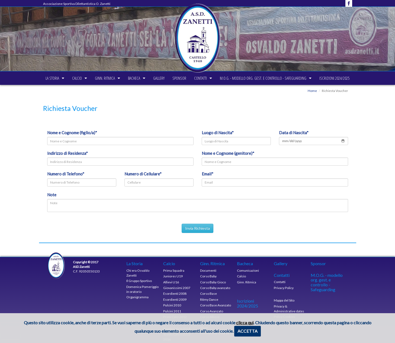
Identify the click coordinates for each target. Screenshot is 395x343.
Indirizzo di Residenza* (67, 153)
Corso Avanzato (211, 311)
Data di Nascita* (294, 132)
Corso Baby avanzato (215, 288)
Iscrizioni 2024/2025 (368, 78)
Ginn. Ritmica (88, 78)
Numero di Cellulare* (143, 173)
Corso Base (208, 293)
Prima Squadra (173, 270)
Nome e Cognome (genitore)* (228, 153)
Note (51, 194)
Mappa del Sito (284, 300)
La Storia (18, 78)
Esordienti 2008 (175, 293)
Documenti (208, 270)
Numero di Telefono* (65, 173)
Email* (207, 173)
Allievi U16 (171, 282)
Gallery (159, 78)
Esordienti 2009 (175, 299)
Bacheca (126, 78)
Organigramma (137, 297)
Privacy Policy (284, 288)
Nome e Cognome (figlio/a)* (72, 132)
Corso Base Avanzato (215, 305)
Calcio (52, 78)
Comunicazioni (248, 270)
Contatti (217, 78)
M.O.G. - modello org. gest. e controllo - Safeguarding (288, 78)
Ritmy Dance (209, 299)
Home (312, 91)
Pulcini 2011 (172, 311)
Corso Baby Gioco (213, 282)
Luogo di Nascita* (218, 132)
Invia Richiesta (197, 228)
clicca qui (244, 322)
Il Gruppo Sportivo (139, 281)
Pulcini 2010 (172, 305)
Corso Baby (208, 276)
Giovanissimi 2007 (176, 288)
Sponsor (188, 78)
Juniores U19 (173, 276)
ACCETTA (247, 331)
